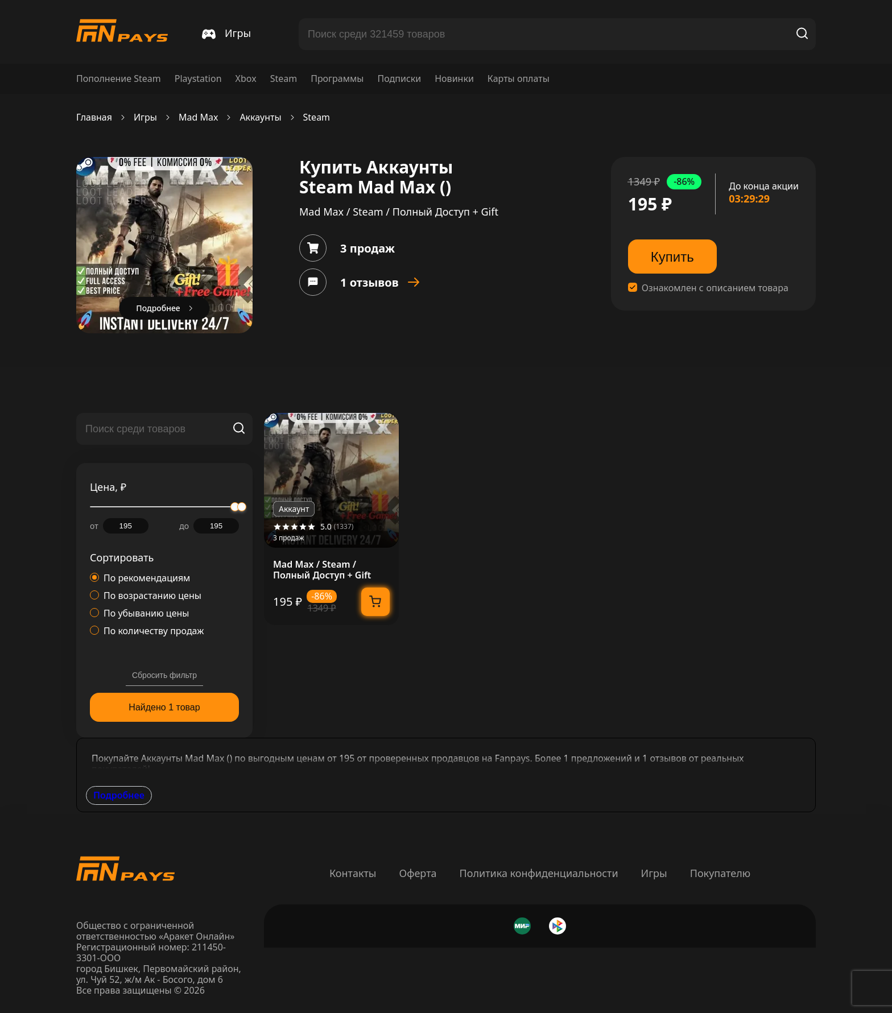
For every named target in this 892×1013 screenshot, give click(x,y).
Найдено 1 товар (164, 707)
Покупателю (720, 873)
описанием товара (747, 288)
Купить (672, 256)
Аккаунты (260, 117)
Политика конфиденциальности (539, 873)
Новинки (454, 79)
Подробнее (118, 795)
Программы (337, 79)
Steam (284, 79)
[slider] (241, 506)
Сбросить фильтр (164, 675)
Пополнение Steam (118, 79)
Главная (94, 117)
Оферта (417, 873)
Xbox (246, 79)
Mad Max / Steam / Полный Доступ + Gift (322, 570)
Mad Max (198, 117)
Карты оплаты (519, 79)
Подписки (399, 79)
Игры (145, 117)
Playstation (198, 79)
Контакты (353, 873)
